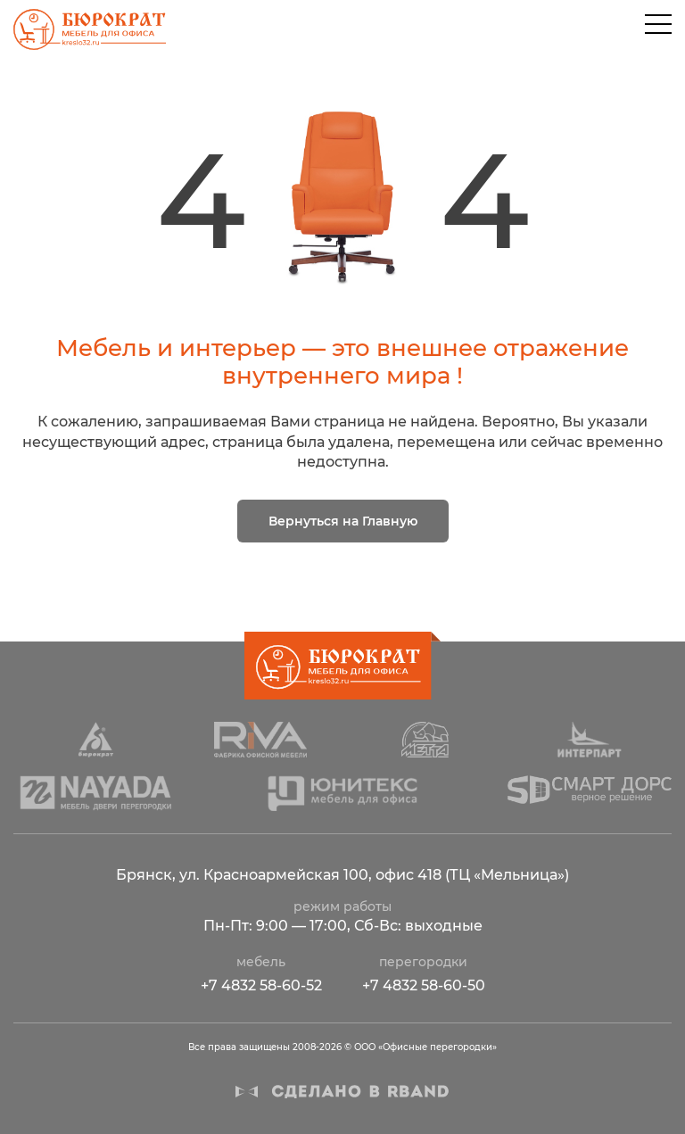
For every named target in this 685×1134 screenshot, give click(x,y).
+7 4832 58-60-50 (423, 985)
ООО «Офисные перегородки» (87, 29)
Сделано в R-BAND (342, 1091)
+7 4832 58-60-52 (261, 985)
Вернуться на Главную (342, 521)
